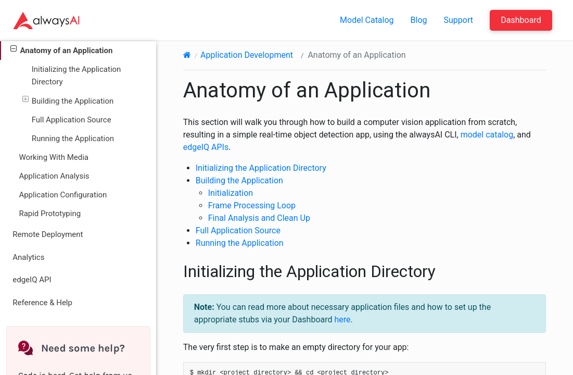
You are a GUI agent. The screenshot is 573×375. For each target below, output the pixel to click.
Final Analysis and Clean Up (259, 218)
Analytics (28, 257)
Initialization (230, 193)
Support (458, 20)
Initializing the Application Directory (76, 75)
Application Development (246, 55)
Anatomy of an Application (61, 49)
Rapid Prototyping (50, 213)
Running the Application (73, 138)
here (343, 319)
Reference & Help (42, 302)
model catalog (487, 135)
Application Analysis (54, 176)
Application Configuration (63, 194)
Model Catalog (367, 20)
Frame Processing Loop (252, 205)
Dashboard (521, 20)
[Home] (187, 55)
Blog (419, 20)
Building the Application (68, 100)
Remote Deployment (47, 234)
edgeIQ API (31, 279)
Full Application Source (71, 119)
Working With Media (53, 157)
